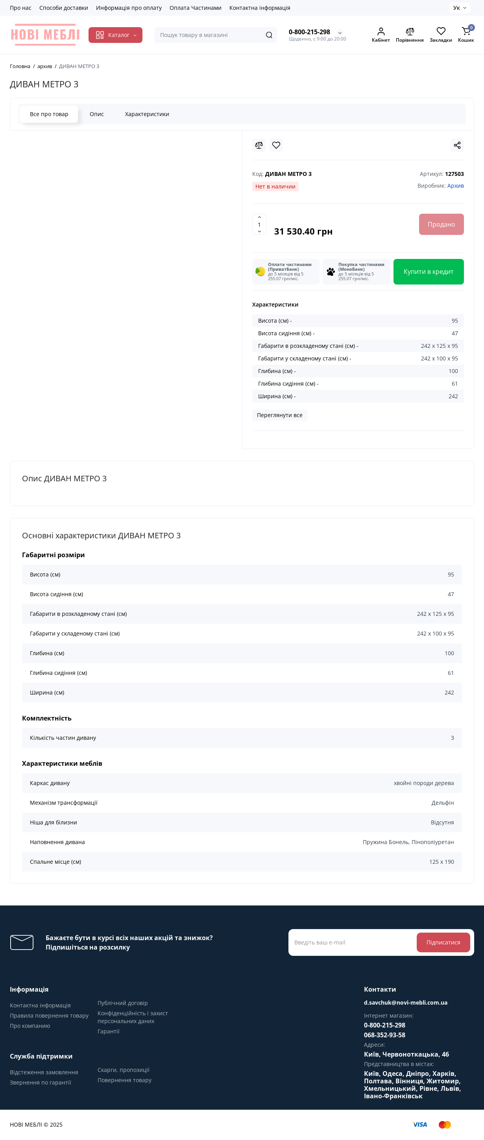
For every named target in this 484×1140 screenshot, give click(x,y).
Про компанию (30, 1025)
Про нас (20, 7)
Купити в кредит (429, 271)
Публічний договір (123, 1003)
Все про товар (49, 114)
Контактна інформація (259, 7)
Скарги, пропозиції (124, 1069)
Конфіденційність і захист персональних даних (133, 1017)
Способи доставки (63, 7)
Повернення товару (124, 1080)
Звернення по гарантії (40, 1082)
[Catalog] (115, 35)
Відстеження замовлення (44, 1072)
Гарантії (109, 1031)
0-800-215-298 (309, 32)
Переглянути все (280, 415)
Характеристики (147, 114)
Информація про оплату (129, 7)
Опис (96, 114)
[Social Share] (457, 145)
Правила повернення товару (49, 1015)
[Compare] (259, 145)
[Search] (269, 35)
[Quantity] (259, 224)
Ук (456, 7)
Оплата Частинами (196, 7)
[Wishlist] (276, 145)
